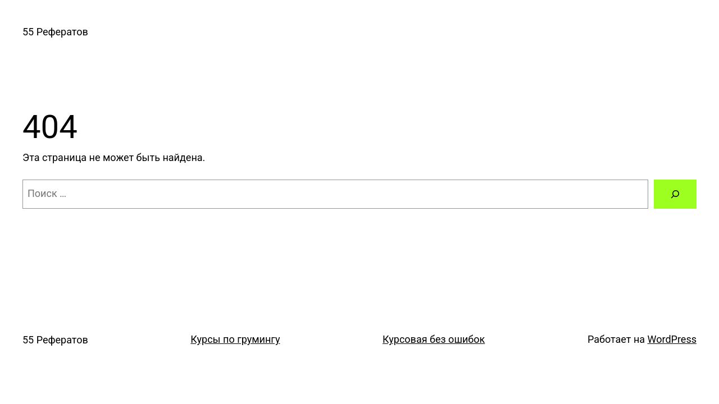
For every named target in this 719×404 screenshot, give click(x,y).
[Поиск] (675, 194)
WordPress (672, 339)
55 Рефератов (55, 32)
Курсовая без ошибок (434, 339)
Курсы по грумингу (235, 339)
